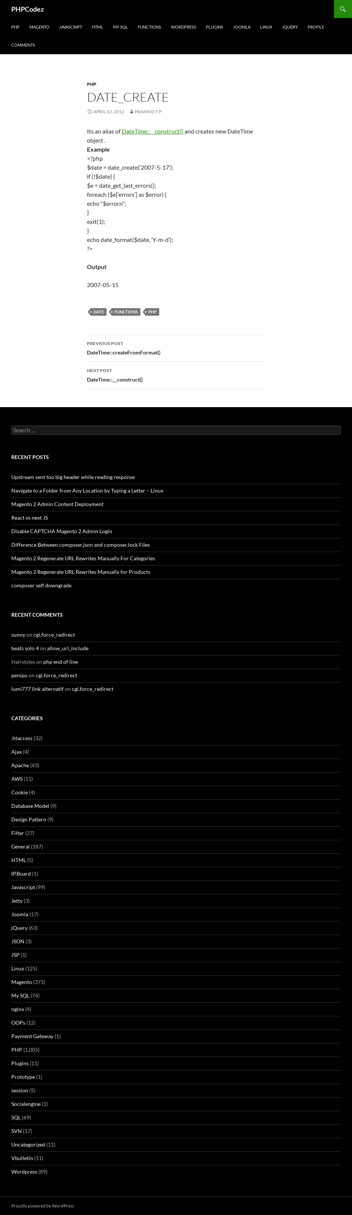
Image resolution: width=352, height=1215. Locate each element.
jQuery (290, 26)
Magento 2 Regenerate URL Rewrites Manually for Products (80, 572)
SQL (16, 1117)
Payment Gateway (32, 1036)
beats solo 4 (25, 648)
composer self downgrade (41, 585)
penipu (19, 675)
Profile (316, 26)
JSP (15, 955)
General (20, 846)
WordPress (183, 26)
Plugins (214, 26)
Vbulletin (22, 1158)
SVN (16, 1131)
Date (98, 311)
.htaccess (21, 738)
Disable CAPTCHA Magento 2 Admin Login (61, 531)
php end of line (60, 661)
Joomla (241, 26)
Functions (149, 26)
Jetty (17, 900)
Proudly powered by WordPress (42, 1206)
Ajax (16, 751)
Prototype (23, 1077)
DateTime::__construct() (153, 131)
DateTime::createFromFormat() (176, 347)
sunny (18, 634)
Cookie (19, 792)
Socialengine (26, 1104)
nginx (17, 1009)
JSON (17, 941)
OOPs (18, 1022)
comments (23, 45)
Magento (39, 26)
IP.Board (21, 873)
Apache (20, 765)
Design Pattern (28, 819)
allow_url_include (67, 648)
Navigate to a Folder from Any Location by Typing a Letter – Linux (87, 490)
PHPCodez (27, 9)
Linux (266, 26)
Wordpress (24, 1171)
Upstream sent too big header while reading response (73, 477)
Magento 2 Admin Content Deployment (57, 504)
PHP (15, 26)
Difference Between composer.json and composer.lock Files (80, 544)
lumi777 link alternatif (37, 689)
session (19, 1090)
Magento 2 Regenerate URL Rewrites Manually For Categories (83, 558)
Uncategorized (28, 1144)
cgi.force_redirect (54, 634)
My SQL (120, 26)
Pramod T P (148, 111)
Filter (17, 833)
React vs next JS (29, 517)
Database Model (30, 806)
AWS (17, 779)
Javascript (70, 26)
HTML (97, 26)
